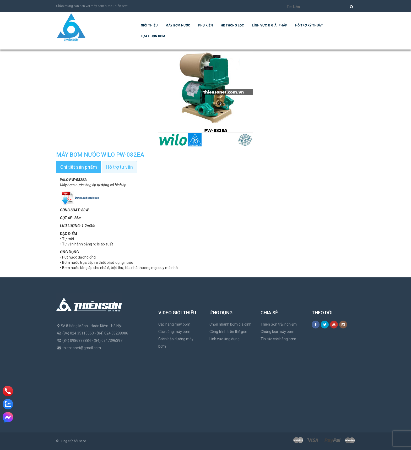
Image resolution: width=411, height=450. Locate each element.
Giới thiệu (149, 25)
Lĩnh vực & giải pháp (269, 25)
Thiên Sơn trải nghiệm (279, 324)
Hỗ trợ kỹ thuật (309, 25)
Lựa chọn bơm (153, 36)
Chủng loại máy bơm (277, 332)
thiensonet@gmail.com (81, 348)
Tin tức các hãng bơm (278, 339)
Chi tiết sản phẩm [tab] (78, 167)
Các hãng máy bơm (174, 324)
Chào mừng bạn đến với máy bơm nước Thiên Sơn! (92, 6)
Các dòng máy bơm (174, 332)
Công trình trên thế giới (228, 332)
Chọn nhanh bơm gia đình (230, 324)
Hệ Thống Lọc (232, 25)
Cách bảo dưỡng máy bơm (175, 342)
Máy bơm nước (177, 25)
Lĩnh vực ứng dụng (224, 339)
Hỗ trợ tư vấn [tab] (119, 167)
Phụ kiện (205, 25)
